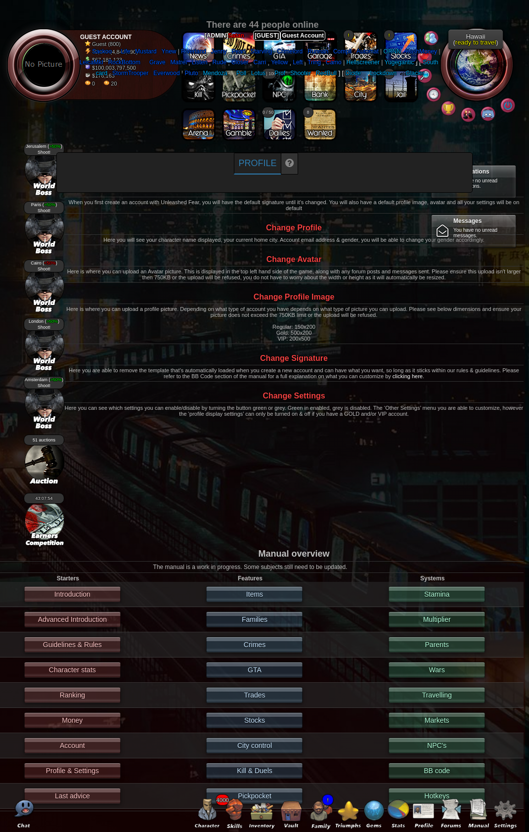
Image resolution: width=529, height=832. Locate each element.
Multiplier (437, 619)
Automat (367, 51)
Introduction (72, 594)
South (430, 62)
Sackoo (102, 51)
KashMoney (421, 51)
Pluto (191, 73)
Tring (314, 62)
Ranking (72, 695)
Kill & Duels (254, 771)
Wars (437, 670)
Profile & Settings (72, 771)
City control (254, 745)
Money (72, 720)
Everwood (166, 73)
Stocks (254, 720)
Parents (437, 645)
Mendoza (215, 73)
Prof (279, 73)
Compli (342, 51)
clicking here (408, 376)
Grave (157, 62)
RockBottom (124, 62)
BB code (437, 771)
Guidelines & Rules (72, 645)
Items (254, 594)
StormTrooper (130, 73)
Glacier (414, 73)
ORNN (392, 51)
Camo (334, 62)
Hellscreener (363, 62)
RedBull (326, 73)
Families (254, 619)
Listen (200, 62)
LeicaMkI (91, 62)
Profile (257, 163)
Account (72, 745)
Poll (241, 73)
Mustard (145, 51)
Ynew (168, 51)
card (101, 73)
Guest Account (303, 35)
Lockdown (383, 73)
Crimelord (290, 51)
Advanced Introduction (72, 619)
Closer (240, 62)
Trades (254, 695)
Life (125, 51)
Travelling (437, 695)
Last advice (72, 796)
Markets (437, 720)
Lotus (258, 73)
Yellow (279, 62)
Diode (353, 73)
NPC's (436, 745)
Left (298, 62)
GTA (255, 670)
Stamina (436, 594)
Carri (259, 62)
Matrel (178, 62)
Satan (236, 35)
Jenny (219, 51)
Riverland (193, 51)
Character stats (72, 670)
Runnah (318, 51)
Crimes (254, 645)
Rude (219, 62)
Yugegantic (399, 62)
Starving (261, 51)
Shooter (300, 73)
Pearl (239, 51)
